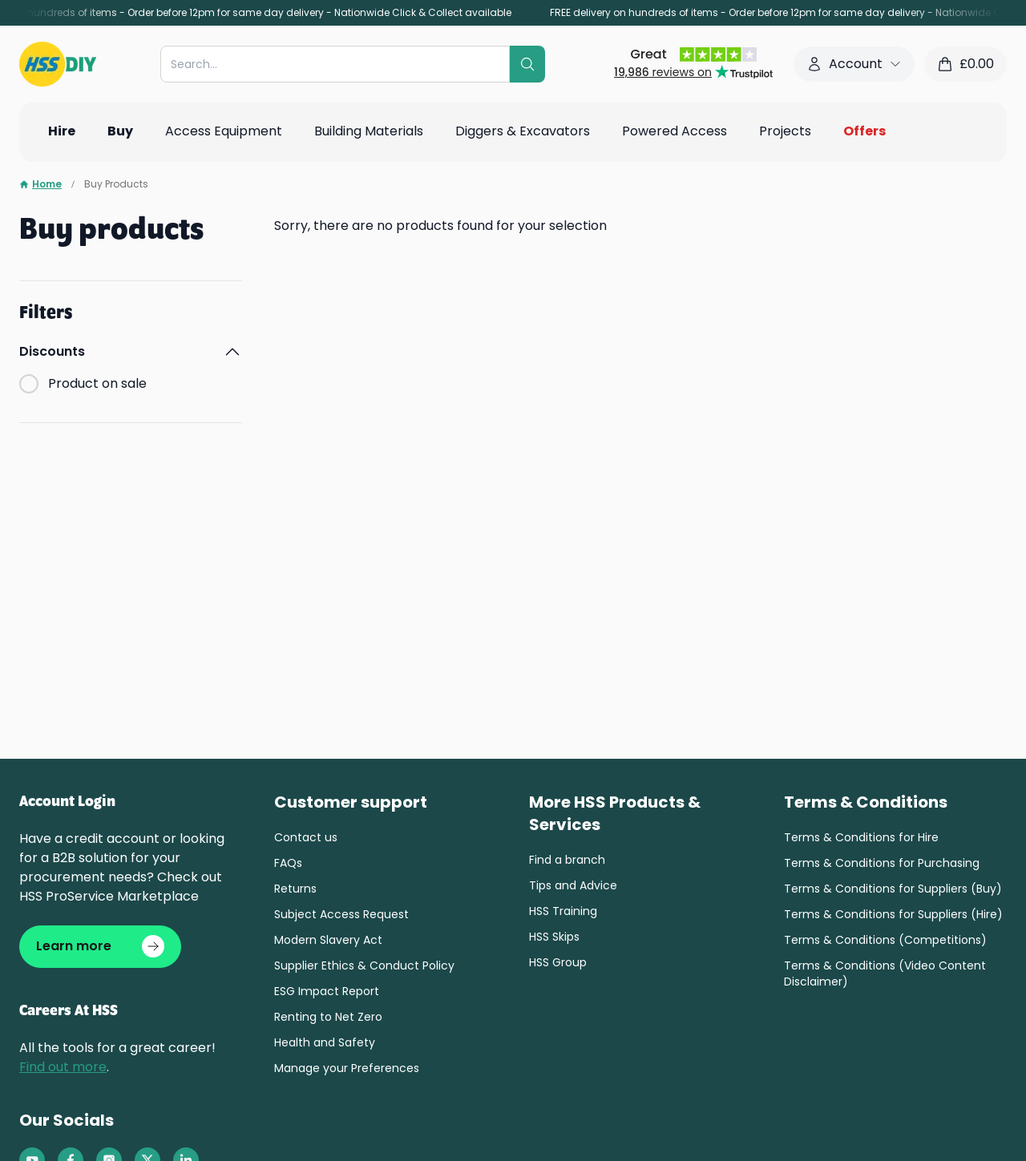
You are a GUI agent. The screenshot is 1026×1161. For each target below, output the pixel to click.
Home (40, 184)
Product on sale (97, 383)
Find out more (63, 1067)
